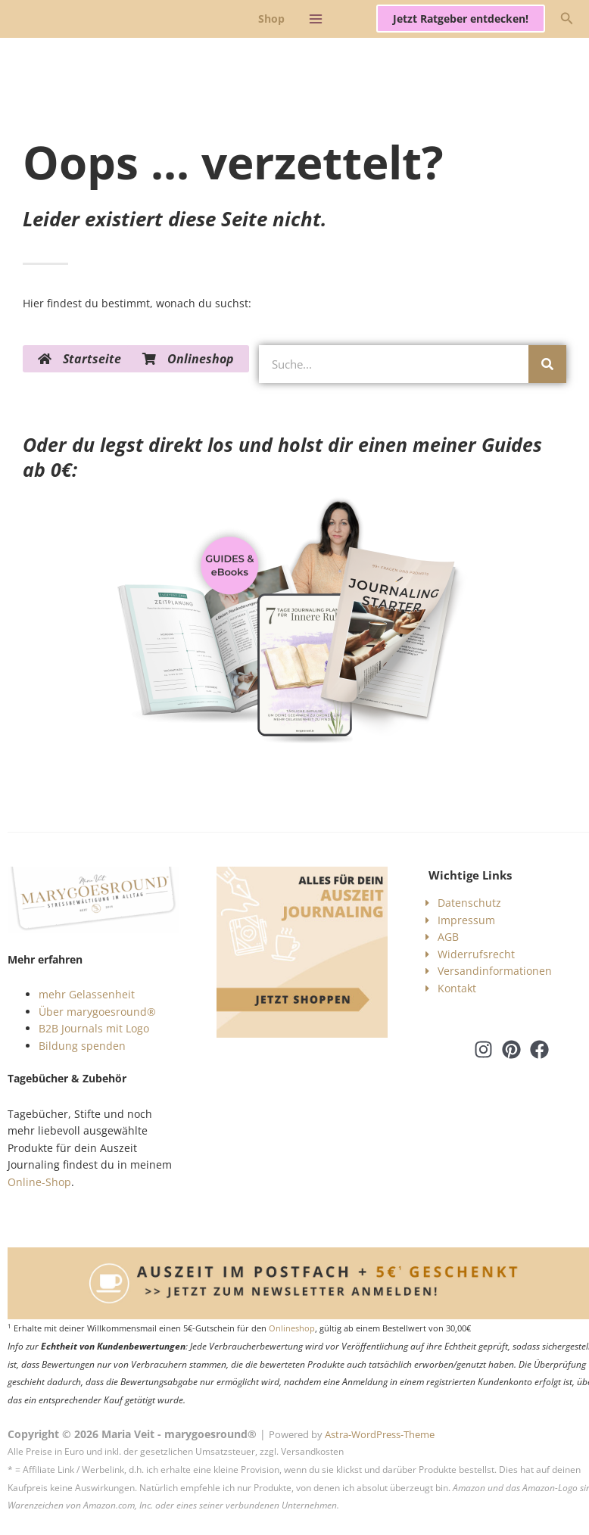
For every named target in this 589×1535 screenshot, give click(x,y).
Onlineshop (292, 1328)
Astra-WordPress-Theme (380, 1434)
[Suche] (547, 364)
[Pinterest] (511, 1049)
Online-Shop (39, 1182)
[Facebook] (539, 1049)
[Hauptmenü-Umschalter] (315, 18)
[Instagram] (483, 1049)
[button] (460, 19)
